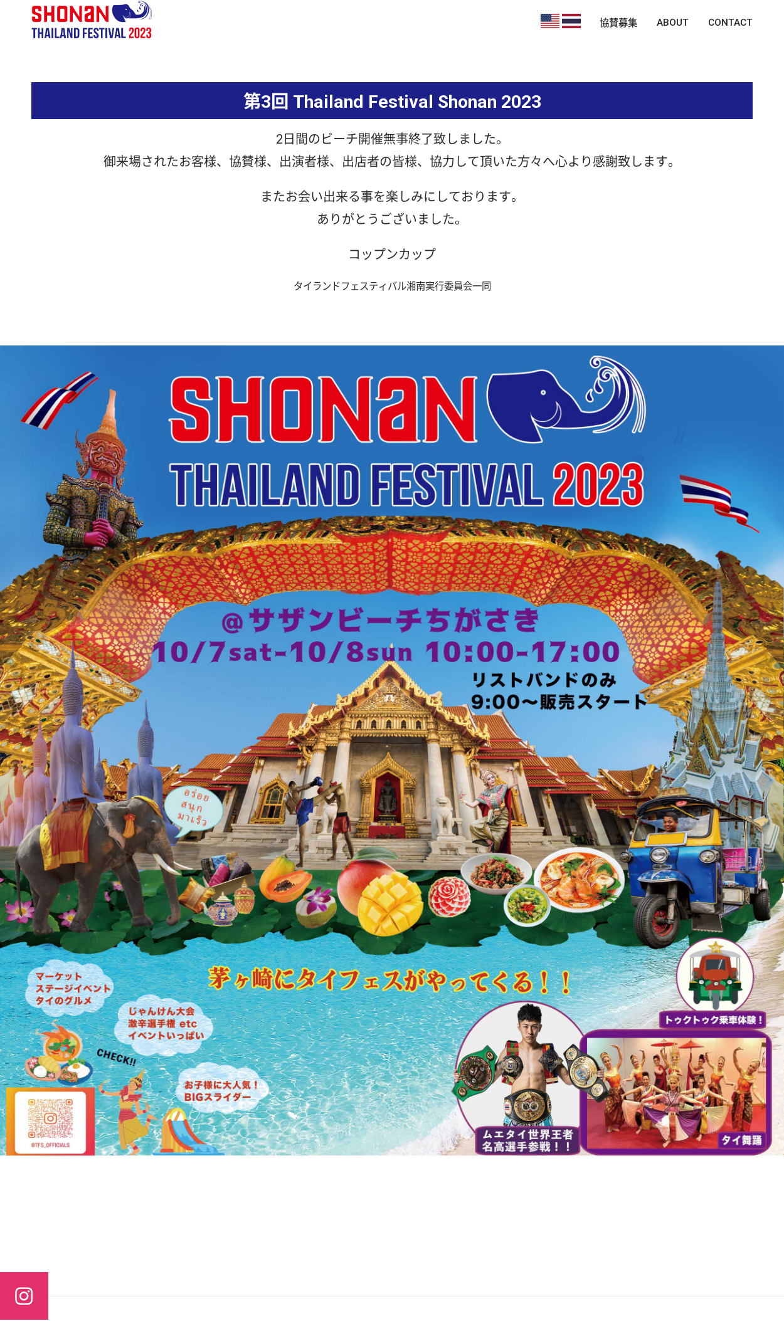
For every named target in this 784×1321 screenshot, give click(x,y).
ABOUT (673, 22)
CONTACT (730, 22)
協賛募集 (618, 23)
